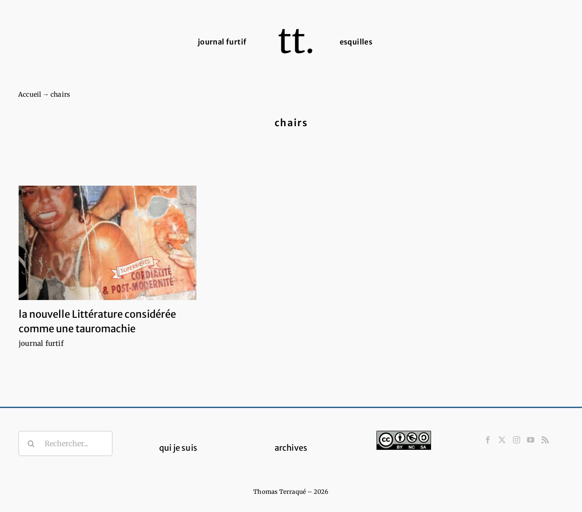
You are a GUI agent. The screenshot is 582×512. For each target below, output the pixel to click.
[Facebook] (488, 439)
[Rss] (545, 439)
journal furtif (41, 343)
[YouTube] (530, 439)
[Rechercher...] (65, 443)
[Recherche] (31, 443)
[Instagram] (516, 439)
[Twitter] (502, 439)
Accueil (29, 94)
